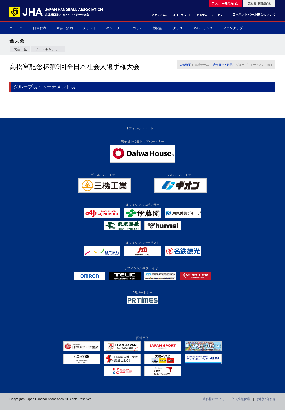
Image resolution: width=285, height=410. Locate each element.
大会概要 (185, 64)
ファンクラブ (233, 28)
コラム (138, 28)
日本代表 (39, 28)
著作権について (213, 399)
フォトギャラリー (48, 49)
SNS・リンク (203, 28)
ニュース (16, 28)
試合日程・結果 (223, 64)
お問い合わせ (266, 399)
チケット (89, 28)
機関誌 (158, 28)
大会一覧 (20, 49)
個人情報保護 (241, 399)
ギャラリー (114, 28)
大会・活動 (64, 28)
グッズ (178, 28)
